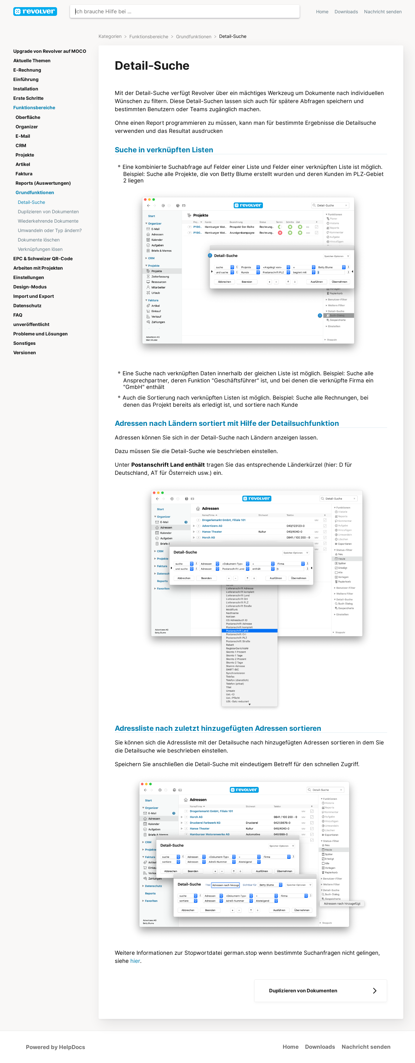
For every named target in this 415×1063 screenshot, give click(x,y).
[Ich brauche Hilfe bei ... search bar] (185, 11)
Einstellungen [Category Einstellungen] (28, 277)
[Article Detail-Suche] (51, 202)
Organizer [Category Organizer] (27, 126)
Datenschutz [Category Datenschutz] (27, 305)
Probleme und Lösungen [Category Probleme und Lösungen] (40, 333)
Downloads (320, 1047)
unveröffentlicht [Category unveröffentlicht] (31, 324)
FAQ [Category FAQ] (17, 315)
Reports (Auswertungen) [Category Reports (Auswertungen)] (43, 183)
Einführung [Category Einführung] (26, 79)
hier (135, 961)
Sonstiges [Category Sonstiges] (24, 343)
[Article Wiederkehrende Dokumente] (51, 221)
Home (291, 1047)
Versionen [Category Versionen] (24, 352)
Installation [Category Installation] (25, 88)
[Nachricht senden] (382, 11)
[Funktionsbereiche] (149, 36)
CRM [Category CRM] (21, 145)
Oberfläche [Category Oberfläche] (28, 117)
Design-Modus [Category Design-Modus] (30, 286)
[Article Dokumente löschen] (51, 239)
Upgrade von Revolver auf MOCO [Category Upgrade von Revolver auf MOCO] (49, 51)
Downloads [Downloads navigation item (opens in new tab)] (347, 11)
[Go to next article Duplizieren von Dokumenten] (320, 990)
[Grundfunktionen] (194, 36)
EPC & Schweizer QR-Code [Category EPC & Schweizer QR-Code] (43, 258)
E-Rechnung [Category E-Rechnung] (27, 70)
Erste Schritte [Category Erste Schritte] (28, 98)
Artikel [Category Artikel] (23, 164)
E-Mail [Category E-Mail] (23, 136)
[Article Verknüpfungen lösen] (51, 249)
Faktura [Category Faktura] (24, 173)
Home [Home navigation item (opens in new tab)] (323, 11)
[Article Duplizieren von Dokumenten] (51, 211)
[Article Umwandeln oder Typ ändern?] (51, 230)
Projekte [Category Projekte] (25, 155)
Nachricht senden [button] (383, 11)
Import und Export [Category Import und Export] (33, 296)
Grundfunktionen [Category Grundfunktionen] (35, 192)
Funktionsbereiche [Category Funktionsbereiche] (34, 107)
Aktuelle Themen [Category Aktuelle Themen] (32, 60)
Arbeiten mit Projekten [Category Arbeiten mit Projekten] (38, 268)
